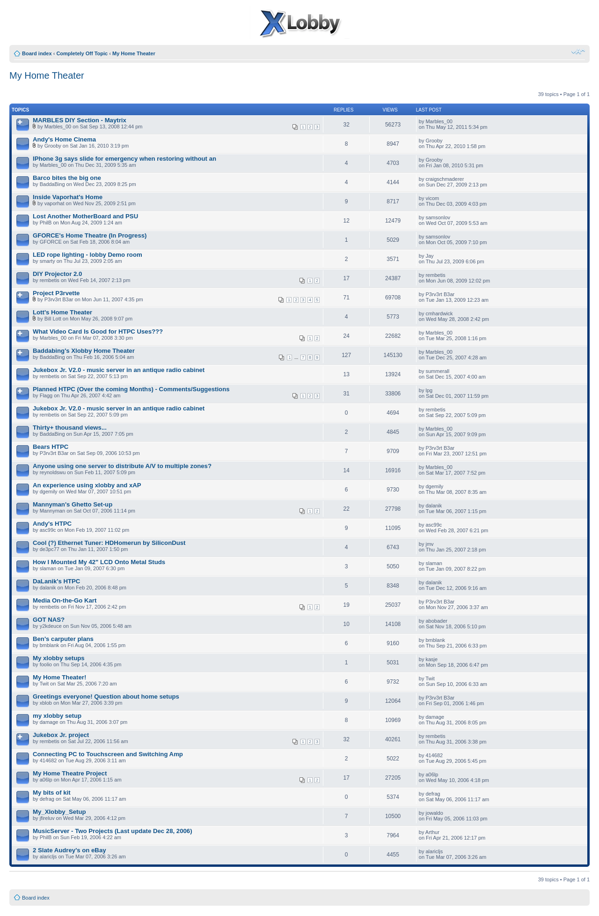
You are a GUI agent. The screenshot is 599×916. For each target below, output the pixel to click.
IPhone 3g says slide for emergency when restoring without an (124, 158)
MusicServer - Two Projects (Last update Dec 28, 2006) (112, 830)
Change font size (578, 51)
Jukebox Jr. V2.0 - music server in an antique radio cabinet (119, 369)
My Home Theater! (59, 677)
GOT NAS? (49, 619)
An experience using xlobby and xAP (87, 485)
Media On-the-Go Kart (64, 600)
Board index (37, 53)
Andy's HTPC (52, 523)
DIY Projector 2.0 (57, 273)
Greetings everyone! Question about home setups (106, 696)
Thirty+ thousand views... (70, 427)
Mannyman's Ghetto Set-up (72, 504)
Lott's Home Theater (62, 312)
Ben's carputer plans (63, 638)
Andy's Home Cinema (64, 139)
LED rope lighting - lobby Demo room (87, 254)
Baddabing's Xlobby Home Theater (84, 350)
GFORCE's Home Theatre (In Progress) (90, 235)
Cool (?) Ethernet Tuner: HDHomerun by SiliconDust (109, 542)
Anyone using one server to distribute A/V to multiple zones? (122, 465)
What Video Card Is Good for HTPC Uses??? (98, 331)
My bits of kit (52, 792)
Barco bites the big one (67, 177)
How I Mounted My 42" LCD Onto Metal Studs (99, 562)
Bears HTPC (50, 446)
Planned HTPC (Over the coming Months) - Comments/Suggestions (131, 389)
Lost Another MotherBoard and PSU (85, 216)
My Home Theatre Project (70, 773)
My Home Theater (133, 53)
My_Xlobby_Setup (59, 811)
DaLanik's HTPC (56, 581)
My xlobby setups (59, 658)
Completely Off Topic (82, 53)
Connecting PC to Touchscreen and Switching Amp (108, 754)
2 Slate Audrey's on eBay (69, 850)
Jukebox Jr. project (61, 734)
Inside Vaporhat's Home (67, 197)
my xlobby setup (57, 715)
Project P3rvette (56, 293)
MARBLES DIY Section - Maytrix (79, 120)
